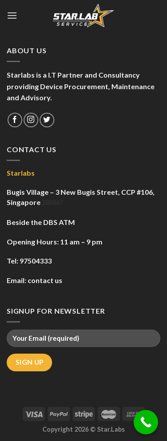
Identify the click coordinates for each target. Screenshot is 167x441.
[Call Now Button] (146, 422)
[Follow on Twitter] (47, 120)
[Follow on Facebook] (15, 120)
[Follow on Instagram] (31, 120)
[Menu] (12, 15)
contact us (45, 280)
